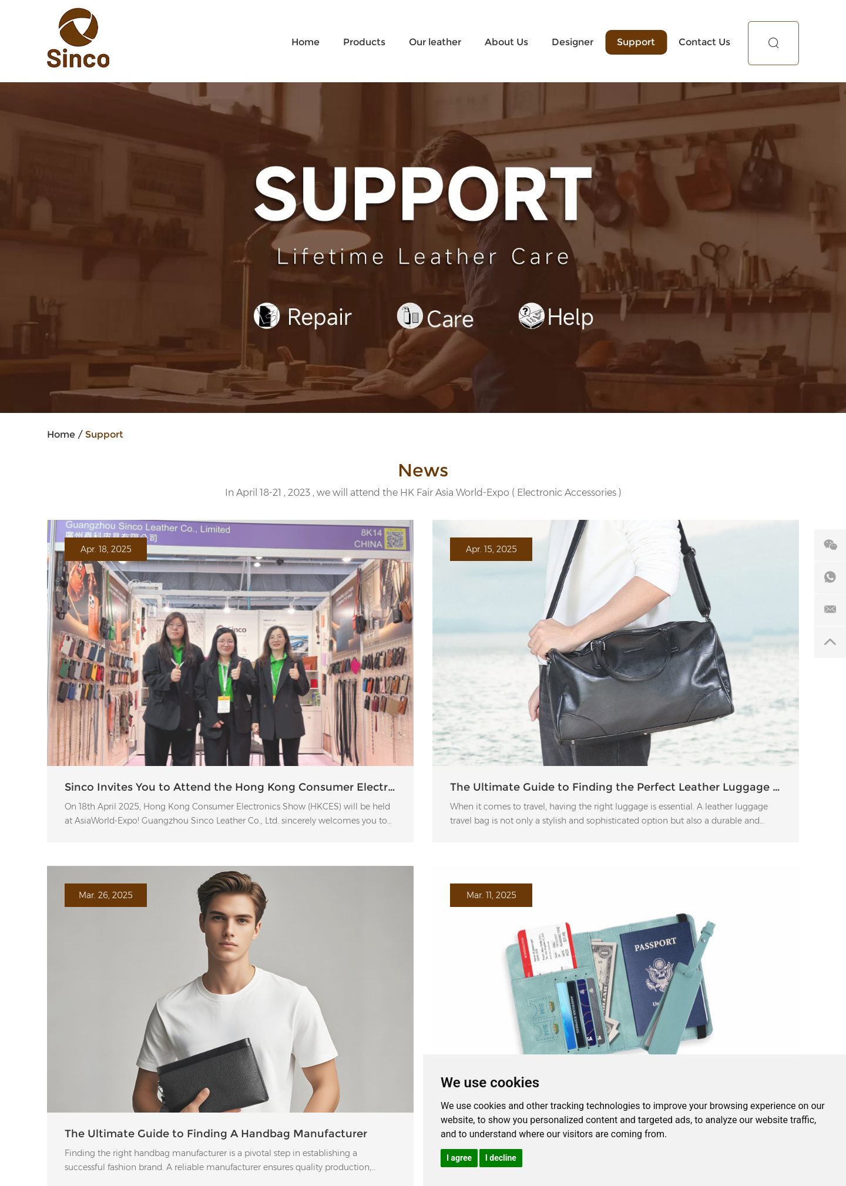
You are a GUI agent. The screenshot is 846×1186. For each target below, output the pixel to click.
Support (636, 42)
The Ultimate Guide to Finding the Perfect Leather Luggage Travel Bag (615, 787)
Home (305, 42)
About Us (506, 42)
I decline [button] (500, 1158)
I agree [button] (459, 1158)
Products (364, 42)
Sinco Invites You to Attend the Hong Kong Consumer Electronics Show (230, 787)
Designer (572, 42)
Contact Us (704, 42)
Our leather (435, 42)
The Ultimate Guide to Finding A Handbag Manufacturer (216, 1133)
